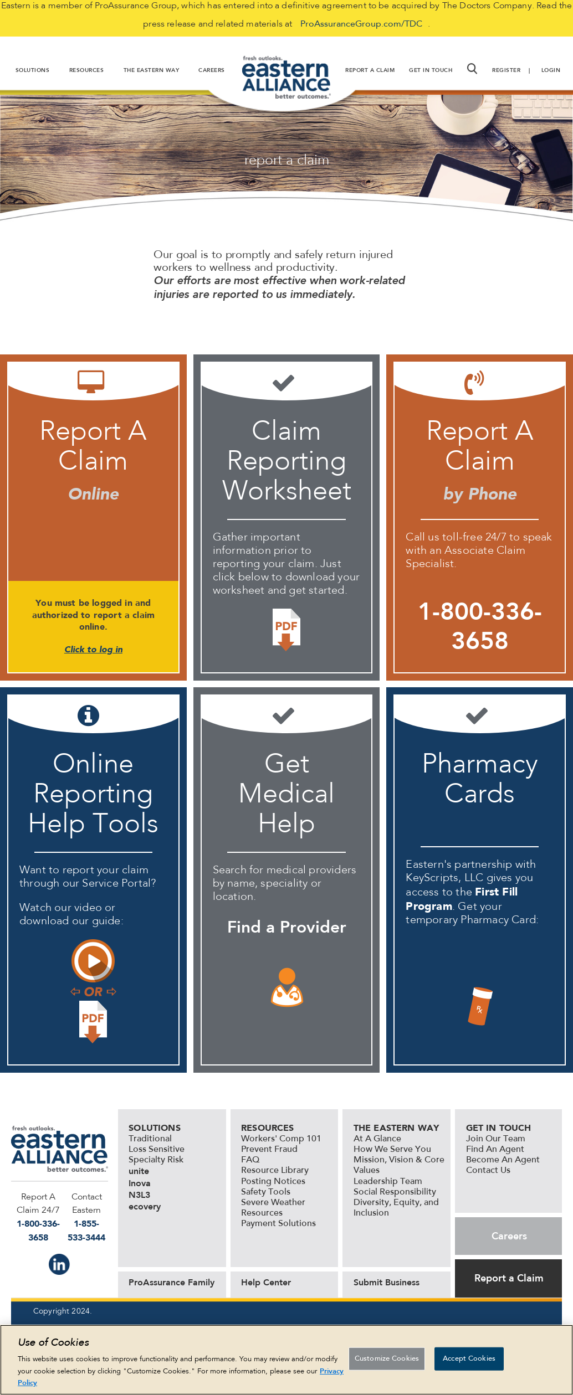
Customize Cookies (387, 1358)
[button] (472, 68)
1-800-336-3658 (480, 626)
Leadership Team (388, 1181)
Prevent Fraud (269, 1149)
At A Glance (377, 1139)
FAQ (250, 1160)
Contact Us (488, 1170)
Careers (509, 1236)
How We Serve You (392, 1149)
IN (59, 1264)
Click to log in (93, 649)
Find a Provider (286, 927)
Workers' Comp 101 (281, 1139)
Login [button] (551, 70)
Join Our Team (495, 1139)
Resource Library (275, 1170)
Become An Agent (503, 1160)
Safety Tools (265, 1192)
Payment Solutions (278, 1223)
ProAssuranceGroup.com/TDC (361, 24)
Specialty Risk (156, 1160)
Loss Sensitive (157, 1149)
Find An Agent (495, 1149)
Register (506, 70)
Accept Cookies (469, 1358)
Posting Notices (273, 1181)
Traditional (150, 1139)
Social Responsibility (395, 1192)
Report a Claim (509, 1278)
